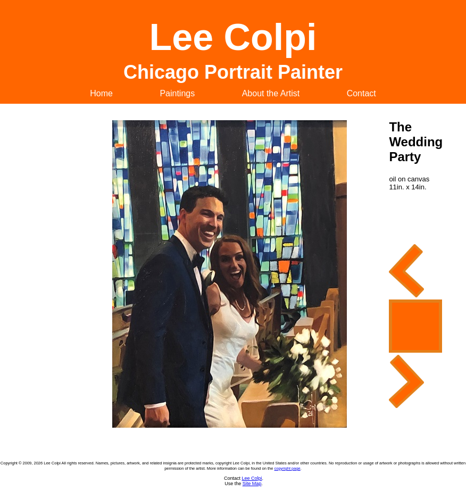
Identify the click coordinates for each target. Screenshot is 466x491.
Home (101, 93)
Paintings (177, 93)
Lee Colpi (252, 478)
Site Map (252, 483)
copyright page (287, 468)
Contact (361, 93)
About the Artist (271, 93)
